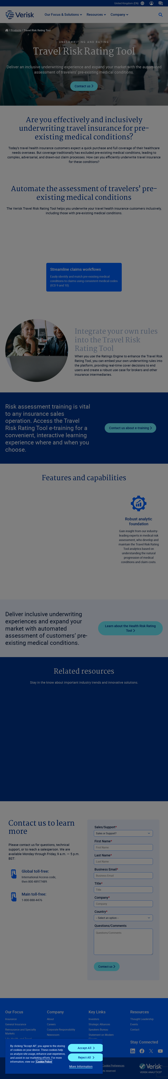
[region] (54, 1056)
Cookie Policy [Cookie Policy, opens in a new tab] (44, 1061)
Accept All (84, 1048)
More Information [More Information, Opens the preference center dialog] (81, 1066)
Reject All (84, 1057)
